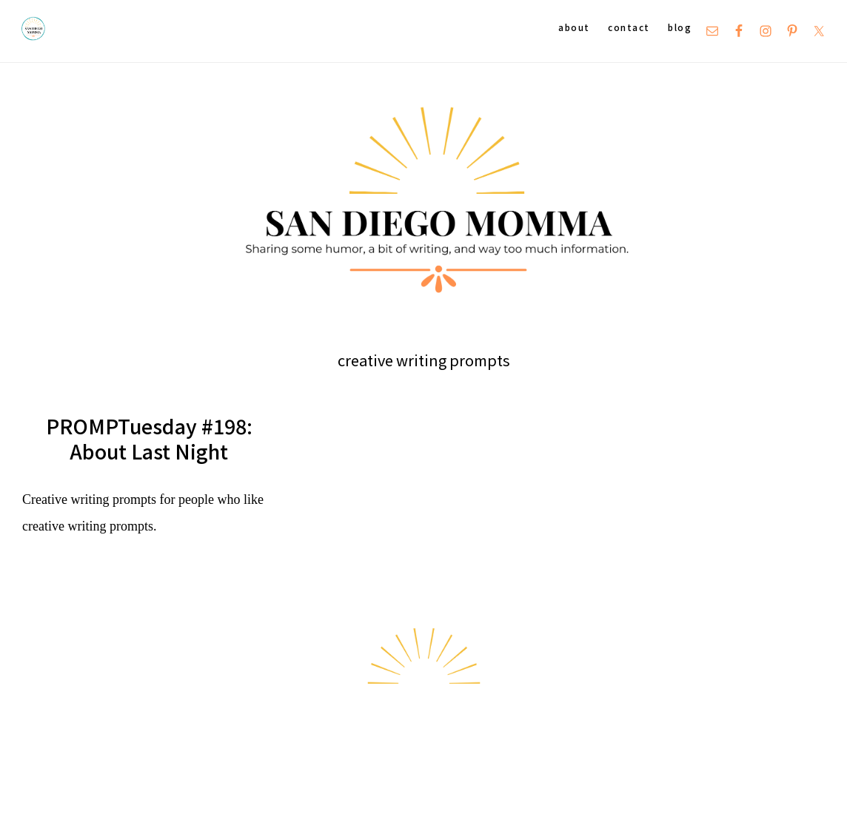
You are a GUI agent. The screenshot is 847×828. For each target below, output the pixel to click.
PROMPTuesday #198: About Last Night (149, 438)
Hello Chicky (791, 798)
